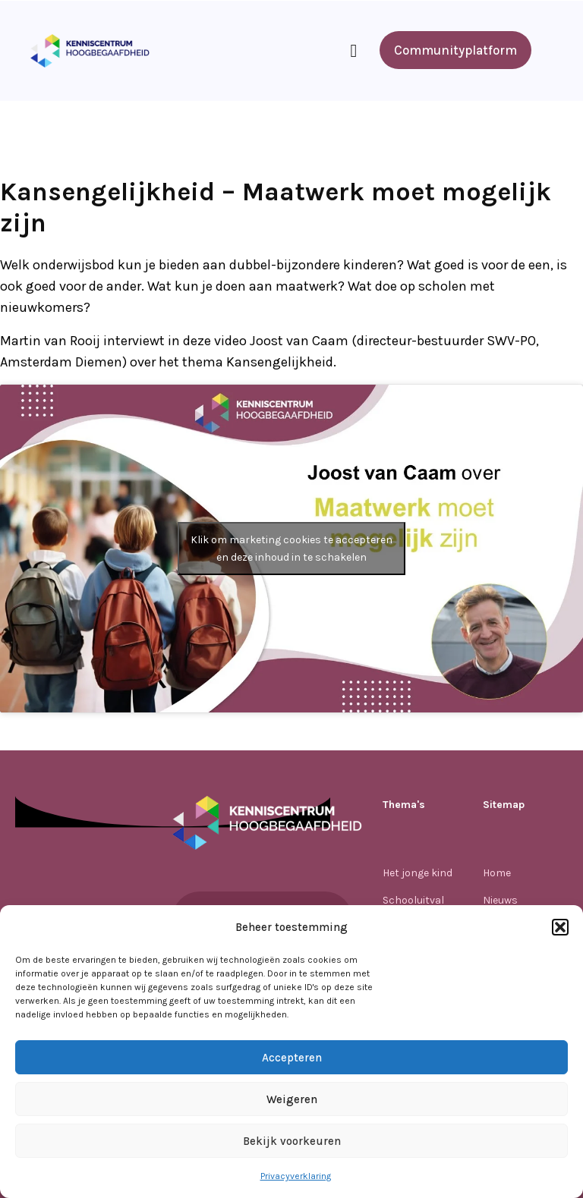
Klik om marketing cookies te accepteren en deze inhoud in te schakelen (291, 548)
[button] (560, 927)
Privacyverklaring (295, 1176)
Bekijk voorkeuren (292, 1141)
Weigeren (291, 1099)
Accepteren (292, 1057)
